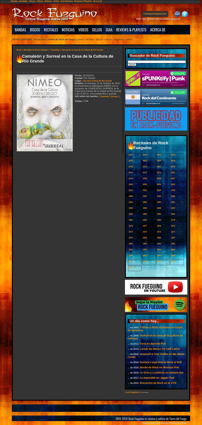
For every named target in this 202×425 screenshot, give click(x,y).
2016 (159, 167)
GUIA (109, 29)
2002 (131, 190)
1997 (145, 196)
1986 (131, 214)
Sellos (56, 1)
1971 (173, 232)
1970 (131, 238)
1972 (159, 232)
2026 (131, 155)
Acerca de (97, 1)
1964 (159, 244)
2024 (159, 155)
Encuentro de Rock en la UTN (158, 382)
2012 (159, 173)
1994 (131, 202)
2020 (159, 161)
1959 (173, 250)
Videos (40, 1)
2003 (173, 184)
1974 (131, 232)
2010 (131, 178)
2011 (173, 173)
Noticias (48, 1)
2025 (145, 155)
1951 (173, 261)
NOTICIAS (68, 29)
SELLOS (97, 29)
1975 (173, 226)
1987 (173, 208)
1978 (131, 226)
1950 (131, 267)
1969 (145, 238)
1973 (145, 232)
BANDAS (20, 29)
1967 (173, 238)
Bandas (14, 1)
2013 (145, 173)
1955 (173, 256)
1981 (145, 220)
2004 (159, 184)
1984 (159, 214)
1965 (145, 244)
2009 (145, 178)
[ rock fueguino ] (132, 392)
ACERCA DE (157, 29)
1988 (159, 208)
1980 (159, 220)
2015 (173, 167)
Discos (32, 1)
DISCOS (35, 29)
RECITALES (51, 29)
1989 (145, 208)
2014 (131, 173)
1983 (173, 214)
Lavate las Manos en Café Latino (160, 348)
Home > (20, 50)
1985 (145, 214)
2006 (131, 184)
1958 (131, 256)
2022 (131, 161)
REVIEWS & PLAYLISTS (131, 29)
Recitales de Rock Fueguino (36, 50)
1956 (159, 256)
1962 (131, 250)
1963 (173, 244)
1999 (173, 190)
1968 (159, 238)
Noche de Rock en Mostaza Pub (159, 367)
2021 (145, 161)
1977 (145, 226)
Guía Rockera (67, 1)
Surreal (114, 96)
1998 (131, 196)
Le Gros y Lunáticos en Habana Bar (162, 372)
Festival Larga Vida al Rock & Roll (161, 362)
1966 (131, 244)
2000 (159, 190)
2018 (131, 167)
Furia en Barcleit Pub (153, 343)
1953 (145, 261)
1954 (131, 261)
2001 (145, 190)
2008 (159, 178)
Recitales (23, 1)
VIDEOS (83, 29)
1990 (131, 208)
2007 (173, 178)
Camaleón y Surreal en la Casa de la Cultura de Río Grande (77, 50)
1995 (173, 196)
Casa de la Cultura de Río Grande (97, 81)
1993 (145, 202)
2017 (145, 167)
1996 (159, 196)
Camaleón (104, 96)
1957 (145, 256)
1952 (159, 261)
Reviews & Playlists (83, 1)
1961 (145, 250)
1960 (159, 250)
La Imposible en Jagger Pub (157, 377)
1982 (131, 220)
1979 (173, 220)
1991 (173, 202)
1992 (159, 202)
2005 (145, 184)
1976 (159, 226)
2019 (173, 161)
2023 (173, 155)
